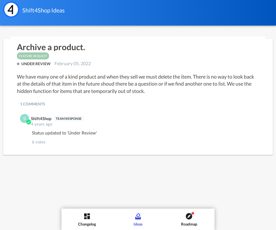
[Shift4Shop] (11, 10)
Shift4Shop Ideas (43, 10)
